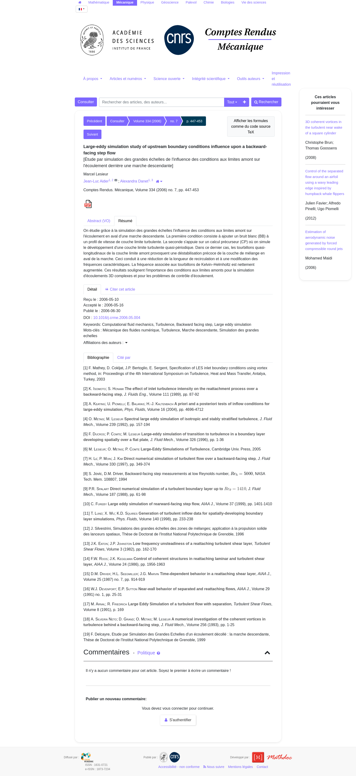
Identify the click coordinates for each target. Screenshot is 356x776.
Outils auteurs (249, 79)
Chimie (209, 2)
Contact (262, 767)
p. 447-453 (194, 121)
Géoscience (170, 2)
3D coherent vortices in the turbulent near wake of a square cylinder (323, 127)
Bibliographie (98, 358)
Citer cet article (120, 289)
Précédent (94, 121)
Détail (92, 289)
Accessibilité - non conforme (179, 767)
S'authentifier (178, 720)
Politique (148, 652)
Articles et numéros (126, 79)
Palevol (191, 2)
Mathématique (98, 2)
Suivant (92, 134)
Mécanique (124, 2)
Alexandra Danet (134, 181)
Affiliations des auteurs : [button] (105, 343)
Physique (147, 2)
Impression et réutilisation (281, 78)
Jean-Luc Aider (96, 181)
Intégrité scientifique (209, 79)
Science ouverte (168, 79)
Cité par (123, 358)
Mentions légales (240, 767)
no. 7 (174, 121)
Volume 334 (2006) (147, 121)
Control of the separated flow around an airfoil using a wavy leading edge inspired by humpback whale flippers (324, 182)
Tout (230, 102)
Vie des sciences (253, 2)
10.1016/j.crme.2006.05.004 (116, 318)
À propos (91, 79)
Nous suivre (213, 767)
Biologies (228, 2)
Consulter (86, 102)
